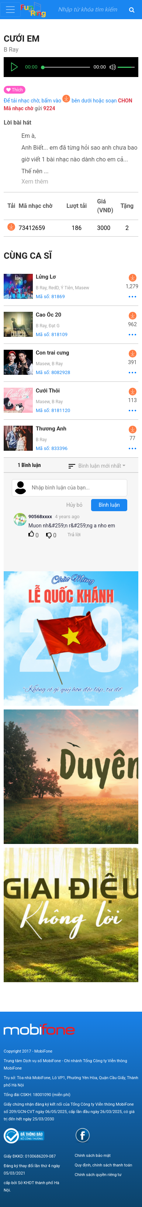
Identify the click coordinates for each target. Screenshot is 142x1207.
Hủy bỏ (74, 505)
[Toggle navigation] (10, 9)
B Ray (11, 49)
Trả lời (73, 534)
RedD (54, 287)
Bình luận (109, 505)
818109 (59, 334)
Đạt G (54, 325)
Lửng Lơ (46, 276)
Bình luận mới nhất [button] (100, 466)
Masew (82, 287)
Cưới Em (21, 39)
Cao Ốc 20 (48, 314)
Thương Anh (51, 428)
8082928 (60, 372)
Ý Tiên (67, 287)
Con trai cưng (52, 352)
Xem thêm (34, 181)
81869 (58, 296)
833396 (59, 448)
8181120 (60, 410)
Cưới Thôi (48, 390)
